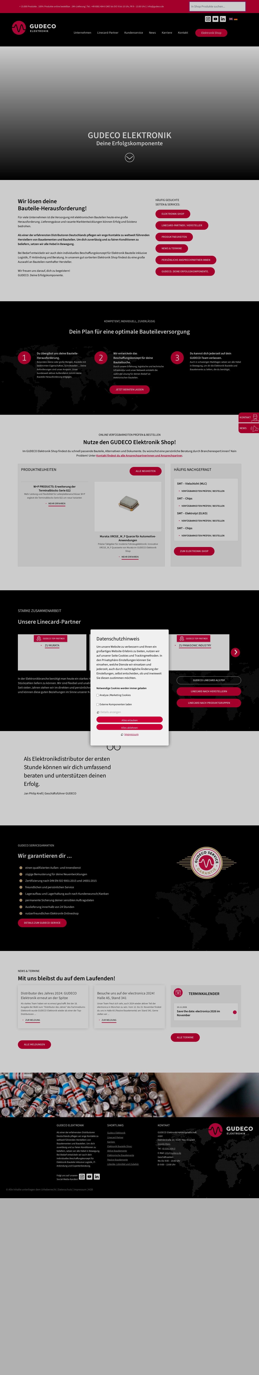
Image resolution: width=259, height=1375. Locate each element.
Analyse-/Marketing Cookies (115, 695)
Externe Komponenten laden (116, 704)
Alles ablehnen (129, 728)
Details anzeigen (110, 712)
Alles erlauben (130, 720)
